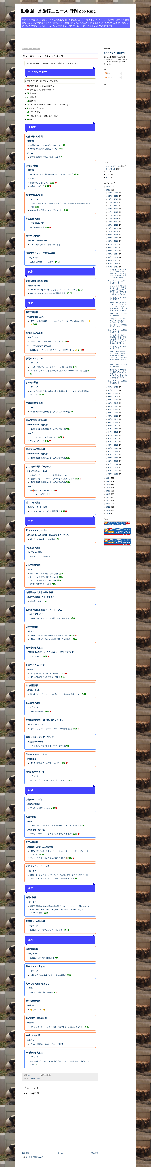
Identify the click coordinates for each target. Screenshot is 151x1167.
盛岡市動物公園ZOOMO (37, 281)
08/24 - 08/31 (113, 251)
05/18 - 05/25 (113, 413)
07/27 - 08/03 (113, 264)
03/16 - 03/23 (113, 442)
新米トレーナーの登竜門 (40, 556)
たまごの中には (36, 656)
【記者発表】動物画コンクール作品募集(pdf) (48, 429)
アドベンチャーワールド (37, 866)
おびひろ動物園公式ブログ (38, 240)
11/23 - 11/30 (113, 209)
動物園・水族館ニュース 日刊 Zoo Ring (58, 11)
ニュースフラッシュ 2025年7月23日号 (117, 331)
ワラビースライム (37, 441)
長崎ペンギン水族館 (35, 966)
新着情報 (30, 141)
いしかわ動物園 (33, 565)
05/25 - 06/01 (113, 409)
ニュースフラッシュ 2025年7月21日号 (117, 366)
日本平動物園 (32, 627)
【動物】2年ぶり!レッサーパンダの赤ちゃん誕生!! (50, 636)
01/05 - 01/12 (113, 474)
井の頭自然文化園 (34, 403)
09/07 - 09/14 (113, 244)
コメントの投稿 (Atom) (34, 1157)
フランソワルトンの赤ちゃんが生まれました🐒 (49, 858)
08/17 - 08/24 (113, 254)
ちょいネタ (31, 179)
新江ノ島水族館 (33, 502)
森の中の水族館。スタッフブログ (40, 597)
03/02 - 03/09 (113, 448)
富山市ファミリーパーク (37, 530)
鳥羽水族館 (31, 817)
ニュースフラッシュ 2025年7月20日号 (117, 382)
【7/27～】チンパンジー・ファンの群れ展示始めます (51, 729)
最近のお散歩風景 (37, 227)
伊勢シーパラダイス (35, 799)
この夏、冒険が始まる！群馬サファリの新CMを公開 (51, 367)
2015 (108, 507)
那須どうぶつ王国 (34, 333)
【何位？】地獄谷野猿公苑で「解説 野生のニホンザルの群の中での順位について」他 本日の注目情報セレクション (117, 356)
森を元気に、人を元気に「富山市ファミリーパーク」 (48, 535)
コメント (109, 77)
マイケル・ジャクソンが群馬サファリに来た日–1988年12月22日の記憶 (58, 371)
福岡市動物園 (32, 949)
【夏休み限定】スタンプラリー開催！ (45, 677)
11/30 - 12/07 (113, 206)
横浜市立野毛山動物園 (36, 420)
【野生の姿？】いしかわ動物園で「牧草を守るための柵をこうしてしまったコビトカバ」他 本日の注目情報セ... (117, 339)
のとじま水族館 (33, 547)
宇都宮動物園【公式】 (36, 317)
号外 (107, 177)
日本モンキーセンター (36, 754)
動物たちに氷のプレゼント (40, 584)
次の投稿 (25, 1153)
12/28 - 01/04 (113, 193)
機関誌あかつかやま (35, 742)
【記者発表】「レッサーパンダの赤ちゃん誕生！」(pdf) (52, 479)
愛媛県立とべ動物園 (35, 921)
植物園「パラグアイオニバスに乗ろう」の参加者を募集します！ (56, 694)
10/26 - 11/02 (113, 222)
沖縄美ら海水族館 (34, 1052)
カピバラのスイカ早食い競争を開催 (44, 574)
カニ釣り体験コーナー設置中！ (42, 262)
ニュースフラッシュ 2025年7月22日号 (117, 347)
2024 (108, 478)
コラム (108, 174)
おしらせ (30, 569)
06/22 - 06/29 (113, 397)
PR (107, 172)
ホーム (30, 153)
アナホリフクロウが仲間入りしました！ (46, 342)
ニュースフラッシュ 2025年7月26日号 (117, 282)
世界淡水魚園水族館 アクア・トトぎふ (44, 610)
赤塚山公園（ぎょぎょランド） (40, 737)
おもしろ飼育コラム (35, 614)
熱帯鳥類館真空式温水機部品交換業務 (45, 157)
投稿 (107, 73)
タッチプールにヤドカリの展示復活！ (45, 511)
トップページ (32, 258)
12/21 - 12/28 (113, 196)
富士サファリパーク (35, 665)
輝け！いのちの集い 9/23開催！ (43, 539)
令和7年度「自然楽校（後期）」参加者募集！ (48, 975)
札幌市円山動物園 (34, 136)
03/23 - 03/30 (113, 438)
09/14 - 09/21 (113, 241)
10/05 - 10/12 (113, 231)
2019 (108, 494)
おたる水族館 (32, 166)
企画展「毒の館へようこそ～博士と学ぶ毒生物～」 (50, 618)
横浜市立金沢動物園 (35, 449)
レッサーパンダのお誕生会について (44, 577)
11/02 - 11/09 (113, 218)
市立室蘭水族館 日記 (35, 223)
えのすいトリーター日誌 (37, 507)
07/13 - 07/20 (113, 387)
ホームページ (32, 199)
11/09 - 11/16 (113, 215)
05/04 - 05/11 (113, 419)
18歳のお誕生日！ (37, 711)
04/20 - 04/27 (113, 426)
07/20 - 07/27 (113, 267)
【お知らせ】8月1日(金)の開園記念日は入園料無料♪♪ (51, 639)
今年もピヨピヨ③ (37, 186)
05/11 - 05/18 (113, 416)
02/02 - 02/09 (113, 461)
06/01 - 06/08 (113, 406)
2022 (108, 484)
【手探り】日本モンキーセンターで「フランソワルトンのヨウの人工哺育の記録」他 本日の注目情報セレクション (117, 306)
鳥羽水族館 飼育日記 (36, 830)
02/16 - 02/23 (113, 455)
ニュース (30, 408)
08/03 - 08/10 (113, 260)
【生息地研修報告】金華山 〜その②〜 (45, 763)
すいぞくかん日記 (34, 552)
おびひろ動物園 (33, 236)
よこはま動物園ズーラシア (38, 466)
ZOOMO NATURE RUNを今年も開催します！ (48, 293)
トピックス (31, 871)
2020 (108, 491)
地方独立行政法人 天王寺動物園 (40, 847)
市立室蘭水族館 (33, 219)
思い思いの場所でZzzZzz (40, 808)
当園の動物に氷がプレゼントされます (45, 145)
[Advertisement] (66, 37)
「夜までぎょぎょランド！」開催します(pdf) (48, 746)
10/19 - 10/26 (113, 225)
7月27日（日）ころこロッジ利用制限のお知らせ (49, 475)
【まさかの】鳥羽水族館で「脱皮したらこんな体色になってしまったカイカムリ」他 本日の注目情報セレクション (117, 374)
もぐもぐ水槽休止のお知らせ (41, 992)
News (29, 821)
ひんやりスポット (37, 601)
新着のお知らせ (33, 690)
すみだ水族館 (32, 382)
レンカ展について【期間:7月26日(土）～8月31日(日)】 (52, 174)
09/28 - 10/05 (113, 235)
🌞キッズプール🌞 (37, 1010)
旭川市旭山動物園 (34, 195)
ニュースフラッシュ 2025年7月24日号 (117, 314)
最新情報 (30, 170)
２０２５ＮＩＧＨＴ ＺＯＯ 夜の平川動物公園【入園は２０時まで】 (57, 1027)
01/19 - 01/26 (113, 467)
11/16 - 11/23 (113, 212)
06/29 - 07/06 (113, 393)
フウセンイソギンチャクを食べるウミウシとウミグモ (51, 834)
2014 (108, 510)
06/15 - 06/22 (113, 400)
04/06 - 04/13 (113, 432)
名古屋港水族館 (33, 703)
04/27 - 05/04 (113, 422)
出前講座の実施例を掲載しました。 (44, 149)
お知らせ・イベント (35, 724)
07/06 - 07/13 (113, 390)
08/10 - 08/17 (113, 257)
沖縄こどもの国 (33, 1035)
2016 (108, 504)
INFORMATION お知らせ (37, 425)
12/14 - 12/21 (113, 199)
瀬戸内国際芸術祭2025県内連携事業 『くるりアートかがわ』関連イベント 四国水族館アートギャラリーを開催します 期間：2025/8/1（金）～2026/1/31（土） (60, 909)
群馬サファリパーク (35, 358)
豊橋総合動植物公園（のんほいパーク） (45, 720)
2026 (108, 187)
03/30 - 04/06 (113, 435)
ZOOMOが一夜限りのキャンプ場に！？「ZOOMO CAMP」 (54, 290)
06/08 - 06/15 (113, 403)
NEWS (30, 669)
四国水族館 (31, 897)
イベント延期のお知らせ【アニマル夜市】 (47, 1044)
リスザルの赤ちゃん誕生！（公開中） (45, 674)
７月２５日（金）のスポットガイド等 (45, 245)
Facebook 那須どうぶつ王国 (38, 346)
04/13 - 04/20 (113, 429)
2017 (108, 501)
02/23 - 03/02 (113, 451)
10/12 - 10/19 (113, 228)
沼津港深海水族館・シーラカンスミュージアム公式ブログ (50, 652)
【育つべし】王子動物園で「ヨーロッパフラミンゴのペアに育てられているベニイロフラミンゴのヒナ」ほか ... (117, 290)
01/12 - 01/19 (113, 471)
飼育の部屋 (31, 759)
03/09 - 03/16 (113, 445)
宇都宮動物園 (32, 312)
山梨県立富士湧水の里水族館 (39, 592)
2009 (108, 513)
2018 (108, 497)
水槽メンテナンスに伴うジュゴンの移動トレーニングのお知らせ (56, 825)
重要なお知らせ (33, 286)
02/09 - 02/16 (113, 458)
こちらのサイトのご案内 (114, 53)
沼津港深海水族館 (34, 647)
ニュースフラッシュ (36, 1078)
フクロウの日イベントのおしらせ (43, 580)
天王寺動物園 (32, 842)
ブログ (30, 433)
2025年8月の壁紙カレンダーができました (47, 210)
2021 (108, 488)
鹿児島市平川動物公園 (36, 1018)
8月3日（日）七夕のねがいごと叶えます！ (47, 930)
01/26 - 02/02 (113, 464)
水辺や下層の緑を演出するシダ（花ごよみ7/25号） (50, 412)
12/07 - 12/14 (113, 202)
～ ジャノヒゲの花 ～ (38, 494)
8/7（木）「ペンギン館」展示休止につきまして (49, 780)
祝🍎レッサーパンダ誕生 (40, 490)
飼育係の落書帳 (33, 804)
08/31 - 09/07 (113, 247)
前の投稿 (94, 1153)
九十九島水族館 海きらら (38, 984)
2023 (108, 481)
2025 (108, 190)
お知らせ (30, 631)
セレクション (111, 169)
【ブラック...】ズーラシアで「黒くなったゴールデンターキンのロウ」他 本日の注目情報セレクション (117, 323)
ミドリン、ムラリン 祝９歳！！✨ (44, 437)
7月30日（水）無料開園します (42, 958)
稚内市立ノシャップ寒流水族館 (40, 253)
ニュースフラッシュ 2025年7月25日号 (117, 298)
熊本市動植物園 (33, 1001)
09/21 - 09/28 (113, 238)
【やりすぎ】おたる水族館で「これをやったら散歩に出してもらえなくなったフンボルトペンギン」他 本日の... (117, 273)
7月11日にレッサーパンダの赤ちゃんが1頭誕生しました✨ (53, 350)
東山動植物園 (32, 685)
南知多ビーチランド (35, 772)
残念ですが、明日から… (40, 183)
